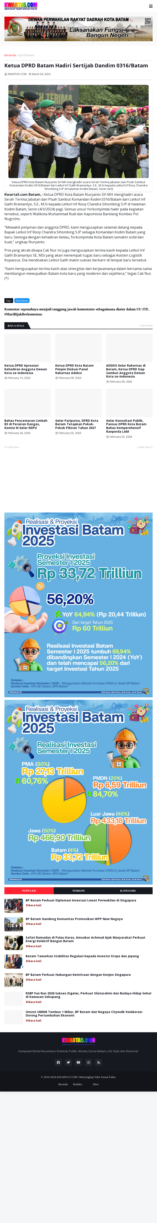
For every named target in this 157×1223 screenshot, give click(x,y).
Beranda (10, 55)
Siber (96, 1084)
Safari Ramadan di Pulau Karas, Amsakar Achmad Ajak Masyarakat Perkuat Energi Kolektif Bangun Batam (85, 939)
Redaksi (77, 1084)
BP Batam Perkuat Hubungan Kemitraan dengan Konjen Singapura (78, 975)
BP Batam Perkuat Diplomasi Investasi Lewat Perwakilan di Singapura (81, 900)
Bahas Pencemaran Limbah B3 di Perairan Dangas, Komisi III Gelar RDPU (25, 424)
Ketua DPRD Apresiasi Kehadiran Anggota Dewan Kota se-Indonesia (25, 369)
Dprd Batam (26, 55)
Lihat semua (146, 325)
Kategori (128, 890)
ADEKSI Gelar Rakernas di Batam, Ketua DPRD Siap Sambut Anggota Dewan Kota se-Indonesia (126, 371)
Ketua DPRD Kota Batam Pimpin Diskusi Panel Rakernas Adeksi (74, 369)
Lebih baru (13, 447)
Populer (29, 890)
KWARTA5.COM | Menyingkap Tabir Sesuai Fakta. (86, 1077)
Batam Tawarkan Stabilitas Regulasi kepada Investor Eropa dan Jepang (82, 956)
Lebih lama (143, 447)
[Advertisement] (37, 482)
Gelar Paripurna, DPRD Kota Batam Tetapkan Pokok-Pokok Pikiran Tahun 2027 (76, 424)
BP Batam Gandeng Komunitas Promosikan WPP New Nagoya (74, 919)
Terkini (78, 890)
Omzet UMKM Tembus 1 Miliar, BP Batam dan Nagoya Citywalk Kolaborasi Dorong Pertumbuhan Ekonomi (84, 1014)
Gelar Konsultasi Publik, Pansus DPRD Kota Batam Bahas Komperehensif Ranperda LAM (126, 426)
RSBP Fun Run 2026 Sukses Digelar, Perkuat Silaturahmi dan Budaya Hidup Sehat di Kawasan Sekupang (89, 995)
